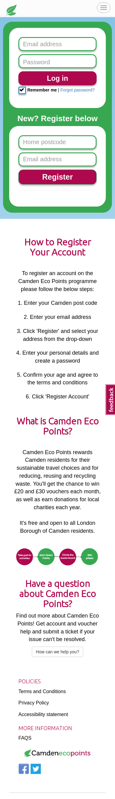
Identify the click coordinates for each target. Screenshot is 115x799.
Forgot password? (77, 90)
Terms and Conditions (42, 691)
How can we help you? (57, 651)
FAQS (25, 738)
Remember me (37, 90)
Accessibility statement (43, 714)
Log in (57, 78)
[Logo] (57, 753)
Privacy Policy (33, 702)
